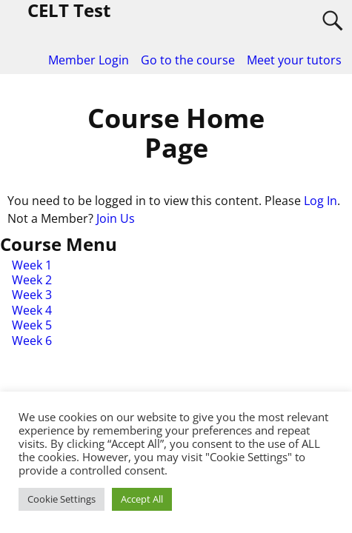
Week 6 (32, 340)
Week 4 (32, 310)
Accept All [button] (142, 499)
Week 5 (32, 325)
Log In (320, 200)
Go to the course (188, 60)
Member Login (88, 60)
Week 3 (32, 294)
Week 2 (32, 280)
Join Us (115, 218)
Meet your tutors (294, 60)
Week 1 (32, 265)
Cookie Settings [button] (61, 499)
